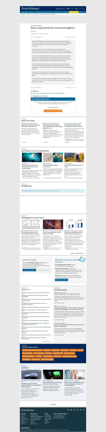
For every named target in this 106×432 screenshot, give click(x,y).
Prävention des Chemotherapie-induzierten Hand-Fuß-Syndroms (36, 335)
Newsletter (47, 422)
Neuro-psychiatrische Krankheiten (39, 93)
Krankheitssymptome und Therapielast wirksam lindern (73, 126)
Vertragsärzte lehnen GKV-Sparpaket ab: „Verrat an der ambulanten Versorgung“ (34, 304)
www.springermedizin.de (59, 415)
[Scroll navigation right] (84, 12)
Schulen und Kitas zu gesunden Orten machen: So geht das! (35, 320)
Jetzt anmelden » (29, 270)
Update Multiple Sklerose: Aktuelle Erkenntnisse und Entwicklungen (30, 166)
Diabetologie (73, 350)
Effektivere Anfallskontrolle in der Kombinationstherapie (73, 233)
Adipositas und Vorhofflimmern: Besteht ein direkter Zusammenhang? (33, 338)
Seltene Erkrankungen (47, 359)
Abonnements (48, 419)
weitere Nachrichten (47, 341)
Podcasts (45, 12)
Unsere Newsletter (29, 347)
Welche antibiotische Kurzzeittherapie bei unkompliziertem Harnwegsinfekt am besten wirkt (35, 324)
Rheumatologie (36, 359)
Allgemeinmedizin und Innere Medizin (32, 350)
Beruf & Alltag (55, 350)
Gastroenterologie (39, 353)
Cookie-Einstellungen (35, 419)
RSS (45, 424)
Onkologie (39, 356)
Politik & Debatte (73, 12)
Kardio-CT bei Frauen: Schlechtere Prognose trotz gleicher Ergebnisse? (34, 332)
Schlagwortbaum (34, 415)
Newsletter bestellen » (61, 280)
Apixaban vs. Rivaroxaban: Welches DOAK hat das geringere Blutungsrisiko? (31, 385)
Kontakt (32, 422)
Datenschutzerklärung (35, 418)
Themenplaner (48, 416)
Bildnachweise (33, 424)
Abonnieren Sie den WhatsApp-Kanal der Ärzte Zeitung (52, 383)
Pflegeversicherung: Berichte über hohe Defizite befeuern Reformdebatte (34, 296)
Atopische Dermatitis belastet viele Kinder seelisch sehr (30, 126)
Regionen (65, 12)
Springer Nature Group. (50, 430)
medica (50, 93)
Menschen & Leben (69, 353)
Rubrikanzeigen (48, 418)
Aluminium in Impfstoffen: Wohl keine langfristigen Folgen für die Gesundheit (74, 384)
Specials (51, 12)
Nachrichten (25, 12)
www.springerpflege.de (58, 416)
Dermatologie (64, 350)
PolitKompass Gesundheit (69, 356)
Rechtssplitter (26, 359)
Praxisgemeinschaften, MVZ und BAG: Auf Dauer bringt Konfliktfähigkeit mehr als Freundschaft (69, 309)
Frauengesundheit (27, 353)
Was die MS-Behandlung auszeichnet (50, 166)
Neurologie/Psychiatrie (59, 93)
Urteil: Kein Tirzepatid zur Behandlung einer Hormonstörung (35, 307)
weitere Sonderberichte (78, 253)
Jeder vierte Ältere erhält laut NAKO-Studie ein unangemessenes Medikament (36, 328)
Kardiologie (48, 353)
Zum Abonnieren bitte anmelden (53, 111)
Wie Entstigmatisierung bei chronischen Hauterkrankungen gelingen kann (53, 126)
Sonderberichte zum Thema (32, 218)
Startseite (23, 415)
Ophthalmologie (48, 356)
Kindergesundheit (58, 353)
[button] (83, 9)
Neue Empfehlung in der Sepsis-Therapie (66, 294)
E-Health (80, 350)
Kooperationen (58, 12)
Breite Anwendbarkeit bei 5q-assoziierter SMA (52, 233)
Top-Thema (47, 350)
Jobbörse (23, 424)
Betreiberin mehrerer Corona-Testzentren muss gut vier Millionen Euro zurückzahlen (36, 300)
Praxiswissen (38, 12)
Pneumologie (57, 356)
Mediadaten (47, 415)
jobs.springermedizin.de (59, 418)
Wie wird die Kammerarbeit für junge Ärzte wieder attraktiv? (35, 293)
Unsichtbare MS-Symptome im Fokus (73, 166)
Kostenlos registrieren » (44, 270)
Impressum (33, 421)
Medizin (32, 12)
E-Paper (46, 421)
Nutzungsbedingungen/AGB (36, 416)
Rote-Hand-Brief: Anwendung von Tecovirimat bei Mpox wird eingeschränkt (35, 317)
